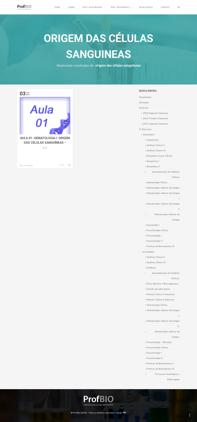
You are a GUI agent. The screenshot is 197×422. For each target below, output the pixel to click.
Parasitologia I (154, 235)
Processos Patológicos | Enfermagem (167, 377)
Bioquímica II (153, 166)
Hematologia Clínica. (157, 305)
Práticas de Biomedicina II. (160, 363)
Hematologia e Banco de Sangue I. (163, 313)
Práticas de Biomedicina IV (160, 246)
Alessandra (148, 134)
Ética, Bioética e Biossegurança (162, 283)
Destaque (144, 102)
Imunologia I (153, 225)
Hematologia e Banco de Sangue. (167, 334)
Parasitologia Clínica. (157, 347)
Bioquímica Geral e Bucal (159, 156)
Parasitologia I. (154, 353)
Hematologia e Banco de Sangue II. (163, 323)
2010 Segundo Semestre (155, 113)
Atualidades (146, 7)
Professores (145, 129)
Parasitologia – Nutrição (159, 342)
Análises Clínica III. (156, 262)
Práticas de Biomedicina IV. (161, 369)
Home (57, 7)
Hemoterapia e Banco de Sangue (167, 217)
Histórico (144, 108)
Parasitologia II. (155, 358)
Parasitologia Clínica (157, 230)
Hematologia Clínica (157, 182)
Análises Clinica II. (156, 257)
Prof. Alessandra (92, 7)
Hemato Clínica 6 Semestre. (161, 299)
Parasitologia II (155, 241)
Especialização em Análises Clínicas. (166, 276)
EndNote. (151, 267)
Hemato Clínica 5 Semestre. (161, 294)
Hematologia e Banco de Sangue (163, 188)
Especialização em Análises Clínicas (166, 174)
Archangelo (28, 165)
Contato (165, 7)
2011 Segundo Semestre (155, 124)
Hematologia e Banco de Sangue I (163, 196)
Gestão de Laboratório (158, 289)
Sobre (71, 7)
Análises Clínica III (156, 150)
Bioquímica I (153, 161)
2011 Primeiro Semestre (155, 118)
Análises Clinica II (156, 145)
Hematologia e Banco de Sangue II (163, 206)
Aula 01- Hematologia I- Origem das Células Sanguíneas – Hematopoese (45, 142)
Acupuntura (153, 140)
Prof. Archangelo (120, 7)
